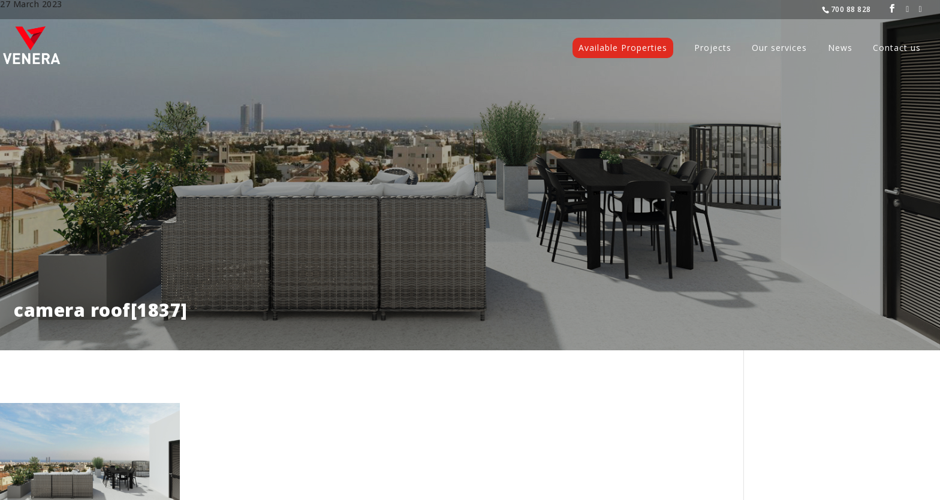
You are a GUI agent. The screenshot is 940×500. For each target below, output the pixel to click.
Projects (712, 48)
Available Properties (623, 47)
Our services (779, 48)
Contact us (897, 48)
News (840, 48)
